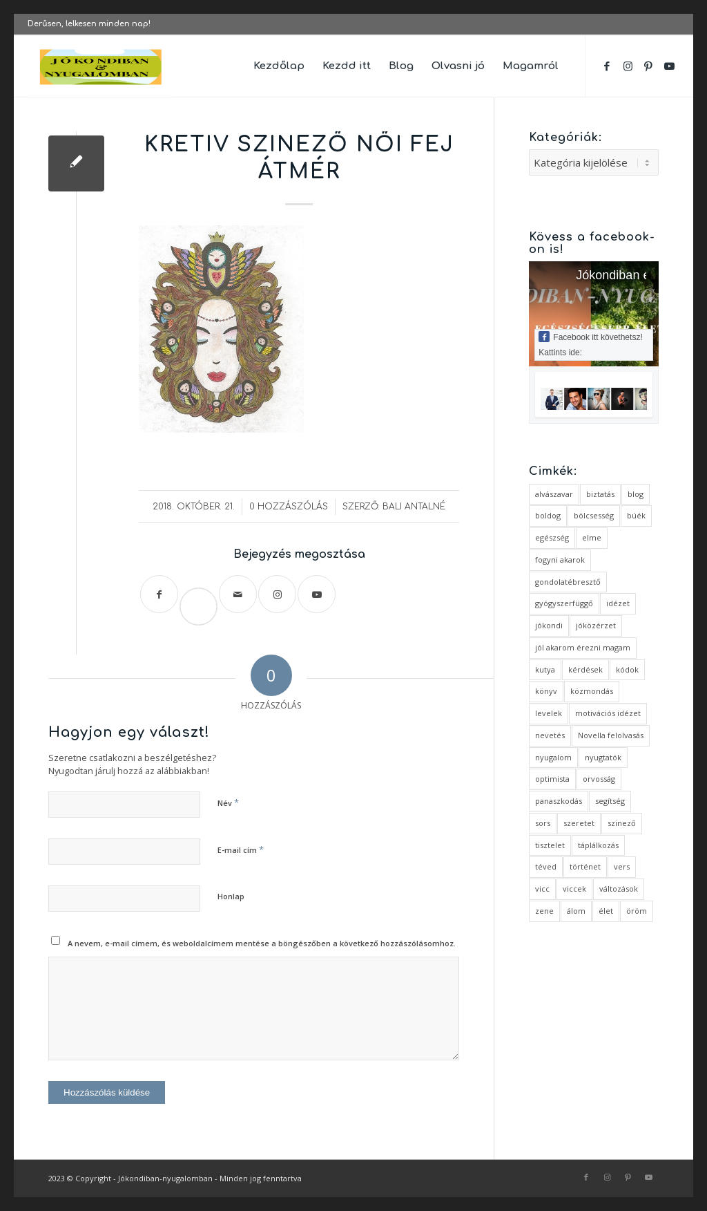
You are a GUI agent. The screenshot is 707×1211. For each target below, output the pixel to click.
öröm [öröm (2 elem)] (636, 910)
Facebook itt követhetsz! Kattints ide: (590, 344)
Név (228, 802)
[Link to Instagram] (627, 65)
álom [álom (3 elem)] (576, 910)
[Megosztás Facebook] (159, 594)
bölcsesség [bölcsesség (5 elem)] (594, 515)
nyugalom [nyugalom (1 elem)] (553, 757)
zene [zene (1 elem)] (544, 910)
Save (204, 595)
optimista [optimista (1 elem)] (552, 778)
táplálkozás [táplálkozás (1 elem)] (598, 845)
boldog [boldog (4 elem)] (548, 515)
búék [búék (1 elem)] (636, 515)
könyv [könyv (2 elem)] (546, 691)
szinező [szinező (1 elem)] (622, 823)
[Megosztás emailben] (238, 594)
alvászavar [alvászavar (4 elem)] (554, 494)
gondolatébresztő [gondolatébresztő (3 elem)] (568, 581)
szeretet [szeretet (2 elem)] (578, 823)
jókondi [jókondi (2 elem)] (549, 625)
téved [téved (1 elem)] (545, 866)
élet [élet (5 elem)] (606, 910)
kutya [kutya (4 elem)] (545, 669)
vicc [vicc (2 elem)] (542, 888)
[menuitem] (278, 66)
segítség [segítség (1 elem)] (610, 801)
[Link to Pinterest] (648, 65)
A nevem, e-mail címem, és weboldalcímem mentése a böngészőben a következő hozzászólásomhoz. (262, 943)
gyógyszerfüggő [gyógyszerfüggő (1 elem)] (564, 603)
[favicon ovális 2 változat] (101, 66)
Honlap (230, 896)
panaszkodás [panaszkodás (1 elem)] (558, 801)
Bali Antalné (413, 506)
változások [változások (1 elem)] (618, 888)
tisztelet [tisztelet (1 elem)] (550, 845)
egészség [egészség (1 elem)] (552, 537)
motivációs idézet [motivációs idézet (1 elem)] (608, 713)
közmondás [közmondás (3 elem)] (591, 691)
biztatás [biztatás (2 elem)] (600, 494)
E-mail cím (240, 849)
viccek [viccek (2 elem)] (574, 888)
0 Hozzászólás (288, 506)
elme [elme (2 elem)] (591, 537)
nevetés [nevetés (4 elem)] (550, 735)
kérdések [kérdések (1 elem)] (585, 669)
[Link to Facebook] (607, 65)
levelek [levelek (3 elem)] (548, 713)
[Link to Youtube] (669, 65)
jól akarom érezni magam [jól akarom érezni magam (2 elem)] (582, 647)
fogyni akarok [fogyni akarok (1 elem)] (560, 559)
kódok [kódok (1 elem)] (627, 669)
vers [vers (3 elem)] (622, 866)
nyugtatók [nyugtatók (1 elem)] (603, 757)
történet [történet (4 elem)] (585, 866)
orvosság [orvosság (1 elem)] (599, 778)
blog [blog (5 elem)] (635, 494)
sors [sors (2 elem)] (542, 823)
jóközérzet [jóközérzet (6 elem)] (596, 625)
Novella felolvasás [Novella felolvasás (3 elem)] (610, 735)
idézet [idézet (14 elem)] (618, 603)
